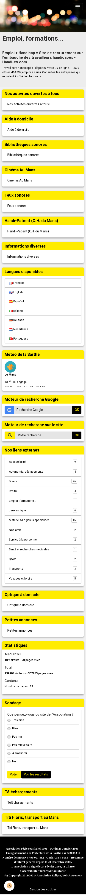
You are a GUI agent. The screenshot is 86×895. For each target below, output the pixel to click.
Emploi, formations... (43, 501)
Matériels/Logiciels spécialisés (43, 520)
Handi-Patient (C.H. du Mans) (28, 231)
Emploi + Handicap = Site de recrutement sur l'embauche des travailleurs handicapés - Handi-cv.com (42, 57)
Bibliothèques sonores (23, 155)
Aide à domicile (18, 129)
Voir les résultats (36, 774)
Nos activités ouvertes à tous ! (28, 104)
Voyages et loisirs (43, 578)
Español (16, 301)
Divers (43, 481)
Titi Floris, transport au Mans (27, 828)
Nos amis (43, 530)
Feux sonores (17, 206)
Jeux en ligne (43, 510)
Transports (43, 568)
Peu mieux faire (22, 745)
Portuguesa (18, 338)
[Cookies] (9, 886)
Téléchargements (20, 802)
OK (77, 410)
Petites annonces (20, 630)
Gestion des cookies (43, 889)
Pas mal (17, 736)
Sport (43, 559)
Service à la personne (43, 539)
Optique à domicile (20, 605)
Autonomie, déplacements (43, 471)
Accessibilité (43, 462)
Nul (14, 761)
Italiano (16, 310)
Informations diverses (23, 256)
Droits (43, 491)
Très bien (18, 720)
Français (17, 282)
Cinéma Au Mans (19, 180)
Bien (15, 728)
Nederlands (18, 329)
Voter (14, 774)
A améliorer (19, 753)
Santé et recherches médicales (43, 549)
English (16, 292)
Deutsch (16, 320)
